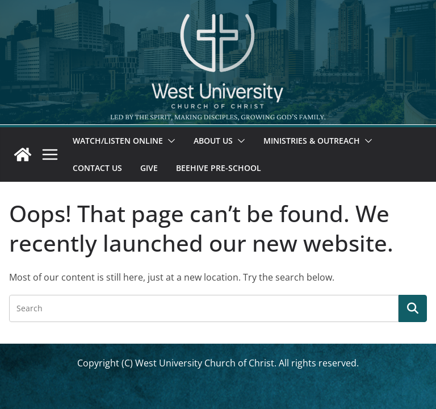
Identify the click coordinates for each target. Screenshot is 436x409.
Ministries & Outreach (311, 140)
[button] (169, 141)
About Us (213, 140)
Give (149, 167)
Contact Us (97, 167)
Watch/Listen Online (118, 140)
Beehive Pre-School (218, 167)
